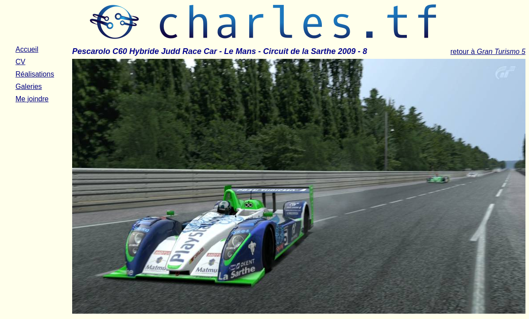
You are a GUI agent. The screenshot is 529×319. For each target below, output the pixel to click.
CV (20, 61)
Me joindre (32, 99)
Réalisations (34, 74)
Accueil (27, 49)
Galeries (28, 86)
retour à (487, 51)
